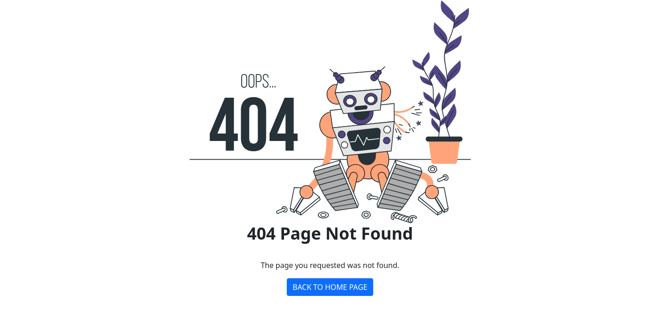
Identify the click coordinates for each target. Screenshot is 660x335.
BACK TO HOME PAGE (330, 287)
